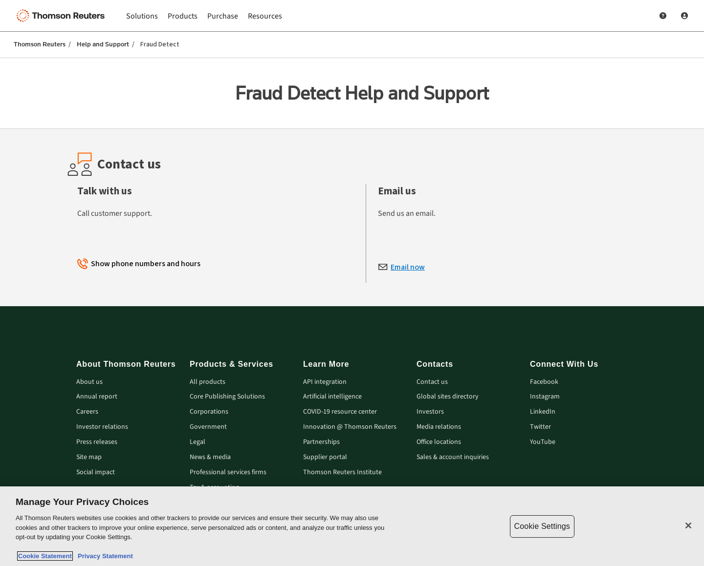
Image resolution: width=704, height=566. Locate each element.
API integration (325, 382)
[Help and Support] (663, 15)
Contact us (432, 382)
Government (208, 427)
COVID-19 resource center (340, 412)
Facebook (544, 382)
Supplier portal (325, 457)
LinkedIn (542, 412)
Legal (197, 442)
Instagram (545, 396)
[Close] (688, 525)
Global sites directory (448, 396)
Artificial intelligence (332, 396)
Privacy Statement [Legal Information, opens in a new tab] (103, 556)
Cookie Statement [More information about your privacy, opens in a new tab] (45, 556)
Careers (87, 412)
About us (89, 382)
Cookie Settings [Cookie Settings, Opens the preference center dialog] (542, 526)
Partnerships (321, 442)
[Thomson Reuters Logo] (62, 15)
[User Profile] (684, 15)
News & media (210, 457)
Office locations (439, 442)
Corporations (209, 412)
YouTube (542, 442)
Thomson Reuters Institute (342, 472)
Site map (89, 457)
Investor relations (102, 427)
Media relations (439, 427)
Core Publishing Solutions (227, 396)
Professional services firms (228, 472)
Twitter (540, 427)
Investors (430, 412)
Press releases (96, 442)
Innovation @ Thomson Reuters (349, 427)
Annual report (96, 396)
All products (207, 382)
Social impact (95, 472)
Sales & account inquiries (453, 457)
